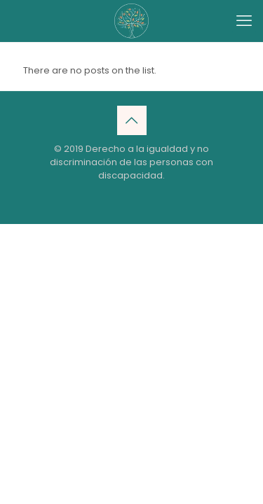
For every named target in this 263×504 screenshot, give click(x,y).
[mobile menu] (244, 21)
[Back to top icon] (132, 120)
